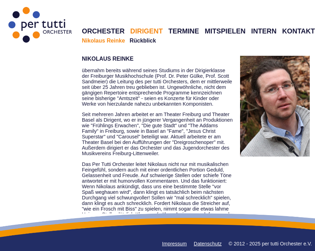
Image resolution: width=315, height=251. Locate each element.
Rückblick (143, 41)
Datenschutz (208, 243)
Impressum (174, 243)
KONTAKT (298, 31)
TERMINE (183, 31)
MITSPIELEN (225, 31)
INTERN (264, 31)
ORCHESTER (103, 31)
